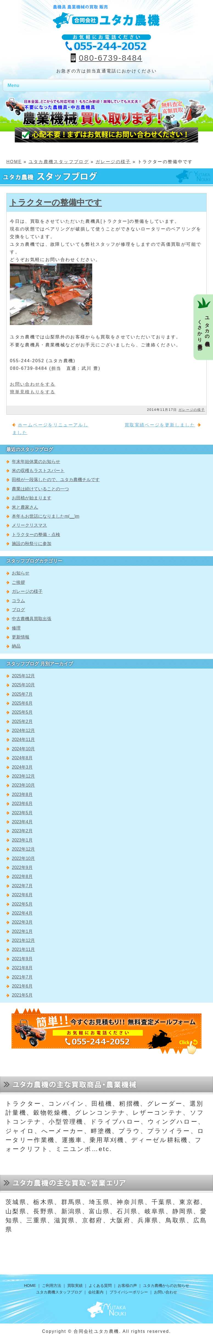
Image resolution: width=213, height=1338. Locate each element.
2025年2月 (22, 721)
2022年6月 (22, 894)
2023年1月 (22, 840)
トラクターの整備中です (55, 202)
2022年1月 (22, 931)
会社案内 (95, 1292)
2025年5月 (22, 712)
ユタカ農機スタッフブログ (59, 161)
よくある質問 (100, 1285)
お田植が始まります (31, 498)
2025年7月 (22, 694)
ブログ (18, 609)
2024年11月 (23, 739)
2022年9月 (22, 867)
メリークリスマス (29, 525)
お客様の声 (127, 1285)
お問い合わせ (165, 1292)
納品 (16, 646)
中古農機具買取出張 (31, 618)
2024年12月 (23, 730)
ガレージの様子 (113, 161)
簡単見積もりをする (32, 392)
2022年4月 (22, 913)
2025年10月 (23, 685)
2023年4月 (22, 821)
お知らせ (20, 573)
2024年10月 (23, 748)
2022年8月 (22, 876)
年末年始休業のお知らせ (36, 461)
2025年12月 (23, 676)
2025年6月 (22, 703)
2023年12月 (23, 776)
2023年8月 (22, 794)
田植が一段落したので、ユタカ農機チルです (56, 479)
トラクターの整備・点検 (36, 534)
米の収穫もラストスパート (38, 470)
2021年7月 (22, 977)
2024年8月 (22, 758)
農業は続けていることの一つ (40, 489)
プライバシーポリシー (129, 1292)
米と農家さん (25, 507)
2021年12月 (23, 940)
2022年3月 (22, 922)
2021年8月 (22, 967)
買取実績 (75, 1285)
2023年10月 (23, 785)
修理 (16, 628)
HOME (14, 161)
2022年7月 (22, 885)
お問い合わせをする (32, 384)
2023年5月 (22, 812)
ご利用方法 (51, 1285)
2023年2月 (22, 830)
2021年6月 (22, 986)
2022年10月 (23, 858)
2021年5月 (22, 995)
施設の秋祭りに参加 (31, 543)
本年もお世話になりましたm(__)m (45, 516)
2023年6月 (22, 803)
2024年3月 (22, 767)
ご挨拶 (18, 582)
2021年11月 (23, 949)
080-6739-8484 (110, 57)
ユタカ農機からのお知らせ (166, 1285)
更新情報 (20, 637)
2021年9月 (22, 958)
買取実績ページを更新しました (160, 425)
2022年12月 (23, 849)
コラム (18, 600)
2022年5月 (22, 904)
